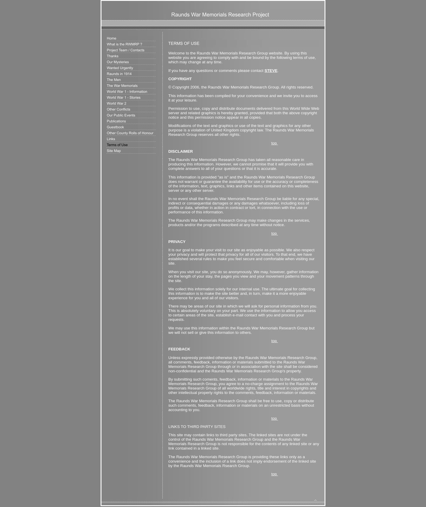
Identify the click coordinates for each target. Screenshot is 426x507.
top (274, 143)
